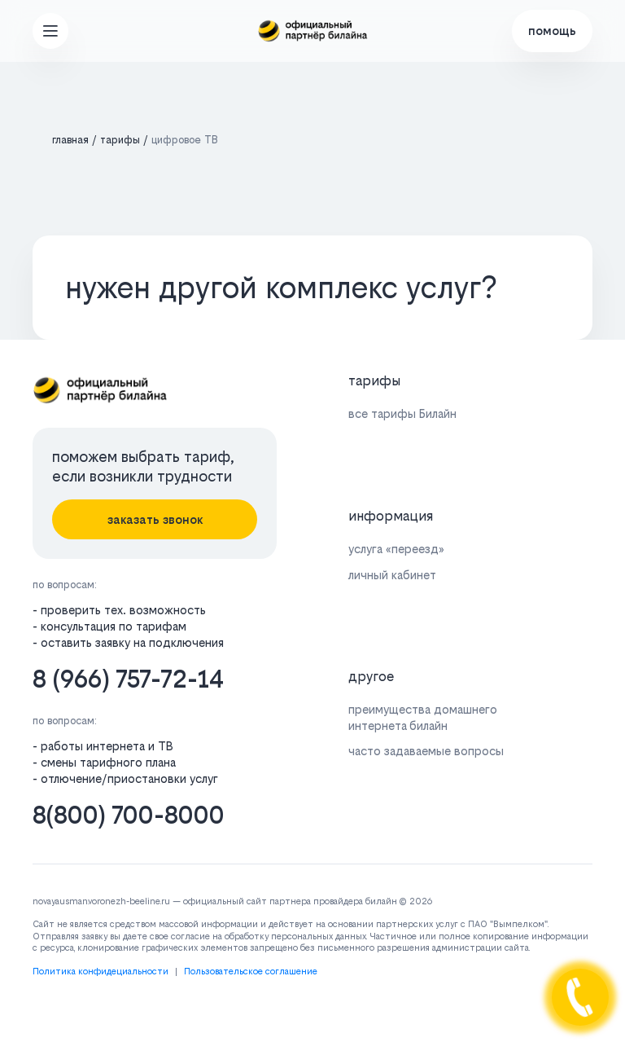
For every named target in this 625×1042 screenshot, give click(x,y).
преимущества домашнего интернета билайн (422, 717)
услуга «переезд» (396, 549)
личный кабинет (392, 575)
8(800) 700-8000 (129, 815)
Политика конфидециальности (100, 971)
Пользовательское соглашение (250, 971)
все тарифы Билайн (402, 413)
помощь (552, 30)
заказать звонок (155, 519)
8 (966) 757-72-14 (128, 679)
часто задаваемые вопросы (426, 751)
